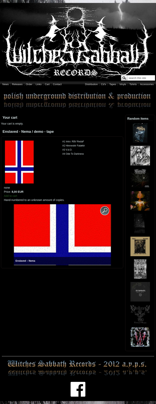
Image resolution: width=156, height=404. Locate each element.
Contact (57, 84)
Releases (17, 84)
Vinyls (122, 84)
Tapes (112, 84)
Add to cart (10, 195)
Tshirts (133, 84)
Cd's (103, 84)
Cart (47, 84)
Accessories (147, 84)
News (5, 84)
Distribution (91, 84)
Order (29, 84)
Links (39, 84)
